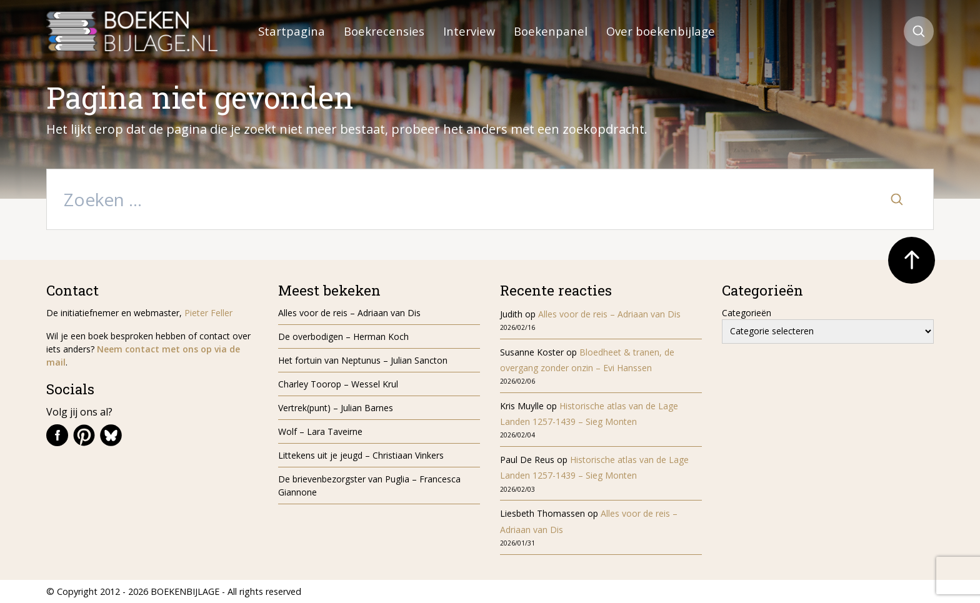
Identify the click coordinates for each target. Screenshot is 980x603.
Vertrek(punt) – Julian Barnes (335, 408)
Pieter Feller (208, 313)
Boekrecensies (384, 31)
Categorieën (746, 313)
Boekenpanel (551, 31)
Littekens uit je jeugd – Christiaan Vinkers (361, 455)
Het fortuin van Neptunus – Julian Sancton (363, 360)
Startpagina (291, 31)
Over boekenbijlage (660, 31)
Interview (469, 31)
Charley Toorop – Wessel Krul (338, 384)
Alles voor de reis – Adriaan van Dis (349, 313)
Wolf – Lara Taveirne (320, 431)
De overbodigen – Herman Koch (343, 336)
